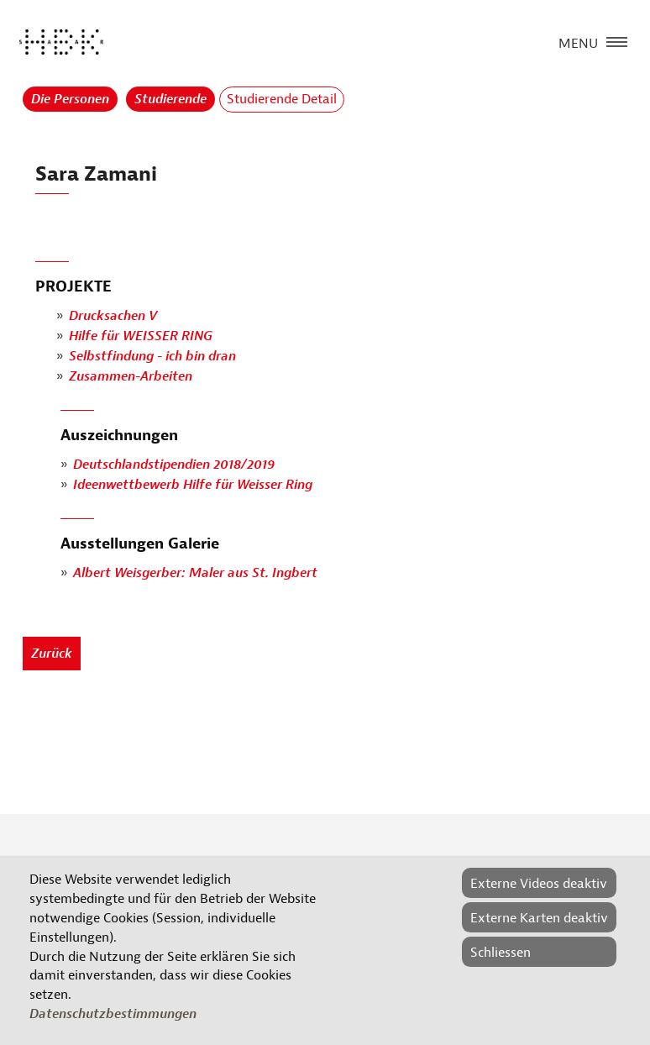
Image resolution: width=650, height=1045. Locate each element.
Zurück (51, 653)
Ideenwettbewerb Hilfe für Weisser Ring (192, 484)
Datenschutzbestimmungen (113, 1014)
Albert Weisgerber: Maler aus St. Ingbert (195, 573)
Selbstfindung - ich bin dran (152, 357)
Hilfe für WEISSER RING (140, 336)
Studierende (170, 99)
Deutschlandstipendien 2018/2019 (174, 464)
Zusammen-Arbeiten (130, 377)
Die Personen (70, 99)
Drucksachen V (113, 316)
